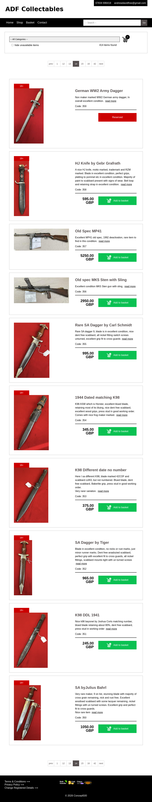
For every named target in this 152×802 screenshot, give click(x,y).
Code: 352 (80, 569)
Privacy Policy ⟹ (14, 784)
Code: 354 (80, 420)
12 (63, 64)
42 (95, 64)
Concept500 (80, 795)
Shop (20, 22)
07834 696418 (103, 3)
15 (82, 64)
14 (76, 64)
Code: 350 (80, 717)
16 (88, 64)
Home (9, 22)
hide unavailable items (25, 45)
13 (70, 64)
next (101, 64)
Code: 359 (80, 106)
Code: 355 (80, 344)
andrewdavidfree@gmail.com (130, 3)
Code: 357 (80, 246)
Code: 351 (80, 634)
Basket (30, 22)
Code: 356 (80, 291)
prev (51, 64)
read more (110, 101)
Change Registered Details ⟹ (21, 788)
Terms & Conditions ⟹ (17, 781)
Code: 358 (80, 189)
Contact (42, 22)
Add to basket (117, 200)
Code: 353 (80, 496)
